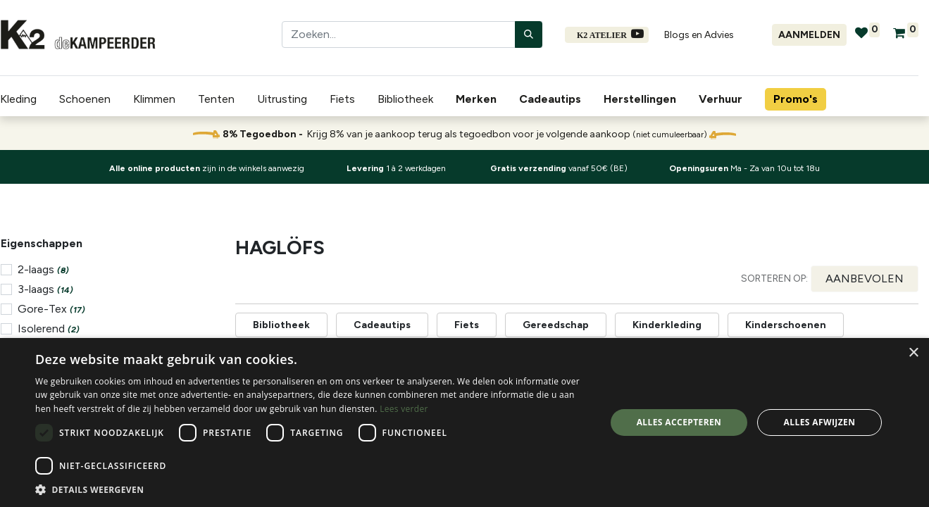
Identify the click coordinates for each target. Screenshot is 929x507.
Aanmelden (809, 35)
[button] (864, 278)
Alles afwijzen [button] (820, 422)
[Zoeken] (528, 34)
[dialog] (464, 422)
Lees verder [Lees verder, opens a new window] (404, 409)
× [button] (913, 353)
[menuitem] (479, 99)
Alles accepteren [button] (679, 422)
